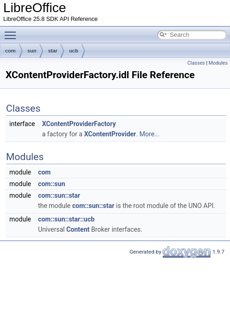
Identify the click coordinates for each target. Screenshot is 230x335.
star (52, 51)
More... (149, 134)
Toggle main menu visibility (12, 31)
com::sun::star (59, 195)
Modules (218, 63)
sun (32, 51)
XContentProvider (110, 134)
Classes (196, 63)
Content (77, 229)
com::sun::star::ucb (66, 219)
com (10, 51)
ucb (73, 51)
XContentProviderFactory (79, 123)
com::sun (51, 184)
